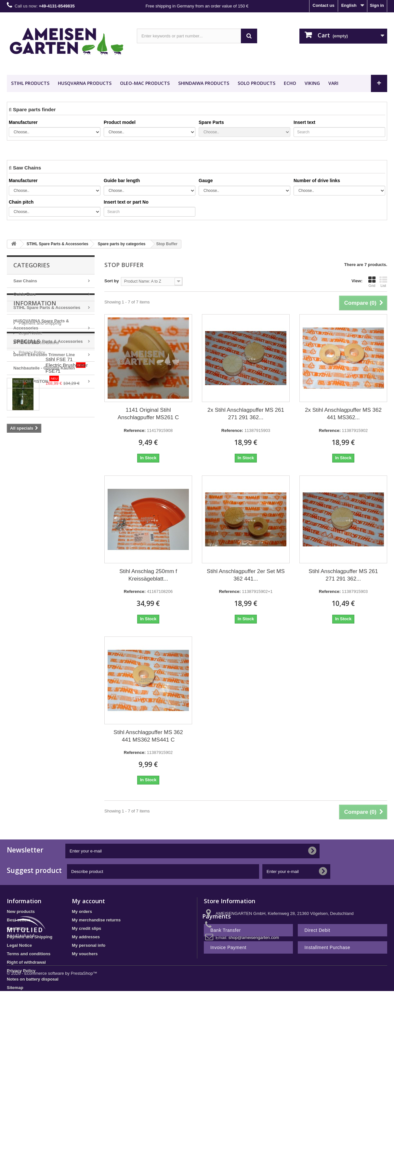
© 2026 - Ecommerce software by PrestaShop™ (52, 1032)
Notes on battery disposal (33, 979)
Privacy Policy (31, 454)
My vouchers (85, 953)
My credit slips (86, 928)
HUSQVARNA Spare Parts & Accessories (41, 324)
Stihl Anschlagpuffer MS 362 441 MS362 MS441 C (148, 736)
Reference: (135, 430)
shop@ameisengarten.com (254, 937)
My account (88, 901)
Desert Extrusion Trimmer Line (44, 354)
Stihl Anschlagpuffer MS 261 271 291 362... (343, 575)
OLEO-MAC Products (145, 83)
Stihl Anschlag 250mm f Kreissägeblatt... (148, 575)
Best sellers (19, 920)
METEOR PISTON (36, 380)
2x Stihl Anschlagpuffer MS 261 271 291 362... (245, 414)
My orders (82, 911)
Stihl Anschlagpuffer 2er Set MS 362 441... (246, 575)
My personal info (88, 945)
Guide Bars (24, 294)
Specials (26, 479)
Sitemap (15, 987)
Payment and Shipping (39, 425)
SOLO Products (256, 83)
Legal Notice (30, 435)
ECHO (290, 83)
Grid (371, 282)
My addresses (86, 936)
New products (21, 911)
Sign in (377, 5)
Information (34, 408)
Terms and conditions (38, 444)
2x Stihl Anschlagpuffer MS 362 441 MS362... (343, 414)
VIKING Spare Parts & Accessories (48, 341)
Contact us (324, 5)
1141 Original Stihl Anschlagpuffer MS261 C (148, 414)
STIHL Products (30, 83)
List (383, 282)
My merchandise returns (96, 920)
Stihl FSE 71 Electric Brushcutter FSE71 (68, 499)
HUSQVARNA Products (85, 83)
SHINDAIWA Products (203, 83)
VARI (333, 83)
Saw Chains (25, 280)
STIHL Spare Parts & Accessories (46, 307)
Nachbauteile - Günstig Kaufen (49, 366)
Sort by (111, 280)
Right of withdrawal (26, 962)
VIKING (312, 83)
